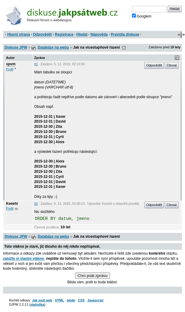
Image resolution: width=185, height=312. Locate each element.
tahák (71, 300)
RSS (124, 48)
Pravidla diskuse (125, 34)
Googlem (142, 16)
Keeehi (12, 203)
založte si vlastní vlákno (23, 258)
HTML (59, 300)
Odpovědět (42, 34)
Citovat (172, 65)
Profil (10, 69)
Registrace (64, 34)
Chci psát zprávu (92, 275)
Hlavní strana (18, 34)
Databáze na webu (53, 47)
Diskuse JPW (16, 47)
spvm (10, 64)
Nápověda (99, 34)
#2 (36, 203)
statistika (37, 304)
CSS (81, 300)
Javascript (95, 300)
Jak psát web (42, 300)
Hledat (81, 34)
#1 (36, 64)
